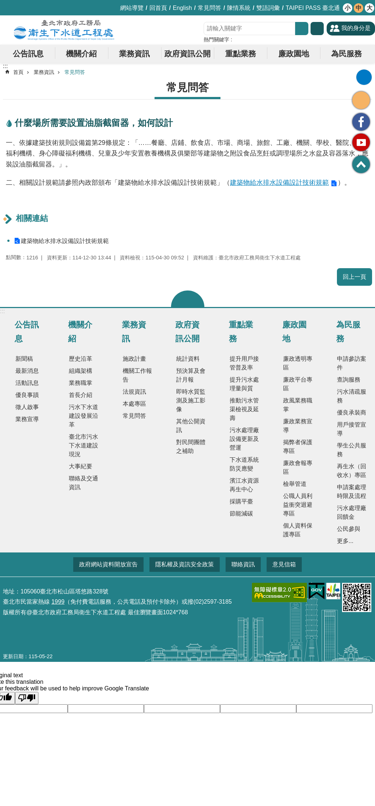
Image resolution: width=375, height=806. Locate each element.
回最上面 (361, 164)
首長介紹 (80, 395)
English (182, 8)
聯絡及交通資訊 (83, 482)
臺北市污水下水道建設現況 (83, 445)
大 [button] (369, 8)
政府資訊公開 (187, 53)
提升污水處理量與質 (244, 383)
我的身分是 (356, 28)
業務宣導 (27, 419)
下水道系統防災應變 (244, 464)
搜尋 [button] (301, 28)
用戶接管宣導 (351, 428)
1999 (57, 602)
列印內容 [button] (364, 77)
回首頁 (158, 8)
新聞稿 (24, 359)
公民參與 (348, 529)
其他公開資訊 (190, 425)
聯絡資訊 (243, 564)
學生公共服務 (351, 449)
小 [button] (347, 8)
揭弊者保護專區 (297, 446)
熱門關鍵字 (216, 39)
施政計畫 (134, 359)
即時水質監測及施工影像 (190, 400)
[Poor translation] (26, 698)
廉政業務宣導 (297, 425)
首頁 (18, 72)
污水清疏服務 (351, 396)
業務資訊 (134, 53)
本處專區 (134, 404)
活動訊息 (27, 383)
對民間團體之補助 (190, 446)
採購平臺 (241, 501)
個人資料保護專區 (297, 529)
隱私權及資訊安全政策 (184, 564)
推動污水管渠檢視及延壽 (244, 409)
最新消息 (27, 371)
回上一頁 (354, 277)
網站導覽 (132, 8)
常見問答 (209, 8)
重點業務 (240, 53)
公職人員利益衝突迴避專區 (297, 505)
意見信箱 (284, 564)
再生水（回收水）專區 (351, 470)
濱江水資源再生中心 (244, 484)
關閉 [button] (187, 298)
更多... (345, 541)
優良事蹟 (27, 395)
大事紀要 (80, 466)
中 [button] (358, 8)
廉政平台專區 (297, 383)
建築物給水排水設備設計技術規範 (279, 182)
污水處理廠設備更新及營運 (244, 439)
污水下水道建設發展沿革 (83, 416)
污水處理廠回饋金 (351, 512)
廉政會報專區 (297, 467)
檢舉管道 (295, 484)
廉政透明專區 (297, 363)
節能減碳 (241, 513)
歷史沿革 (80, 359)
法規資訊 (134, 392)
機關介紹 (81, 53)
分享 (361, 100)
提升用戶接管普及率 (244, 363)
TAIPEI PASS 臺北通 (313, 8)
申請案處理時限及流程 (351, 491)
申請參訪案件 (351, 363)
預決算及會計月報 (190, 375)
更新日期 (13, 656)
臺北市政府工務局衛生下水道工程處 (64, 30)
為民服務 (346, 53)
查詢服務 (348, 379)
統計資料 (188, 359)
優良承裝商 (351, 412)
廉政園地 (293, 53)
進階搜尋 (317, 28)
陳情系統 (238, 8)
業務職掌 (80, 383)
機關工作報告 (137, 375)
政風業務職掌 (297, 404)
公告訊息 (28, 53)
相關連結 (32, 218)
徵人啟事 (27, 407)
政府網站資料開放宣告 (108, 564)
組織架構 (80, 371)
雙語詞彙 (268, 8)
